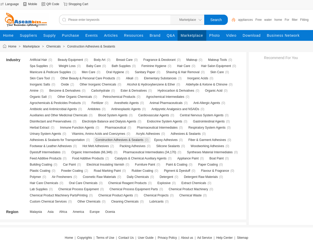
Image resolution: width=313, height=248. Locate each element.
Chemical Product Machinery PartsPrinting (58, 195)
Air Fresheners (62, 177)
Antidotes (93, 109)
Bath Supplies (121, 66)
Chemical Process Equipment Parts (134, 189)
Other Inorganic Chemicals (98, 84)
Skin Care (217, 72)
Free (258, 20)
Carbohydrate (100, 90)
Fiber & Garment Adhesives (207, 140)
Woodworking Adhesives (207, 146)
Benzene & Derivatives (64, 90)
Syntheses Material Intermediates (210, 152)
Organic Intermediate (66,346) (91, 152)
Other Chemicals (88, 201)
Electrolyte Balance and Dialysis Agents (109, 121)
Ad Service (204, 238)
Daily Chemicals (138, 177)
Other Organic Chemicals (74, 97)
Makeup (191, 60)
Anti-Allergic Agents (206, 103)
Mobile (32, 4)
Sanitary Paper (145, 72)
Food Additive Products (88, 158)
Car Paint (69, 164)
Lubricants (156, 201)
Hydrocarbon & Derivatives (176, 90)
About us (187, 238)
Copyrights (84, 238)
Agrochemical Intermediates (165, 97)
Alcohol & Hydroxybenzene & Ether (151, 84)
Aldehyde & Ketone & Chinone (206, 84)
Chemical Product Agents (115, 195)
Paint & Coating (176, 164)
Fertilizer (97, 103)
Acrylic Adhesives (148, 134)
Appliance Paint (188, 158)
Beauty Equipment (70, 60)
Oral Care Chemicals (83, 183)
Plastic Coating (40, 171)
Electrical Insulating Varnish (105, 164)
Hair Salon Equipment (216, 66)
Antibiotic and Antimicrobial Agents (53, 109)
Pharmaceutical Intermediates (157, 127)
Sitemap (242, 238)
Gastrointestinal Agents (208, 121)
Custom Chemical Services (48, 201)
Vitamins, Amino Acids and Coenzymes (98, 134)
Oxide (65, 84)
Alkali (129, 78)
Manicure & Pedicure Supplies (50, 72)
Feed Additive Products (45, 158)
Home (12, 46)
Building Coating (41, 164)
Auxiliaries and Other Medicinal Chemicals (58, 115)
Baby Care (93, 66)
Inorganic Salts (40, 84)
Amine (34, 90)
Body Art (99, 60)
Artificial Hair (38, 60)
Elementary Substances (160, 78)
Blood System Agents (113, 115)
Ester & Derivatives (134, 90)
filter (295, 20)
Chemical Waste (190, 195)
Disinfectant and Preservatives (50, 121)
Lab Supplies (38, 189)
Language (12, 4)
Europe (95, 212)
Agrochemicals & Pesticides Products (55, 103)
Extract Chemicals (193, 183)
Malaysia (36, 212)
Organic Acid (213, 90)
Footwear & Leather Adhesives (51, 146)
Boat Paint (216, 158)
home (278, 20)
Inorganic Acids (197, 78)
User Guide (146, 238)
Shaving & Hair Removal (183, 72)
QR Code (52, 4)
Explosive (164, 183)
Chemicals (53, 46)
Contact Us (126, 238)
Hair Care (183, 66)
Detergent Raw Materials (201, 177)
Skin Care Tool (40, 78)
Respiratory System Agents (207, 127)
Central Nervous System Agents (201, 115)
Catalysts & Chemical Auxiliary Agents (141, 158)
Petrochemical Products (119, 97)
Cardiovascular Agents (153, 115)
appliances (245, 20)
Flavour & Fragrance (215, 171)
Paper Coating (208, 164)
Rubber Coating (142, 171)
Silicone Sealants (168, 146)
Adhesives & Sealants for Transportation (57, 140)
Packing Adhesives (132, 146)
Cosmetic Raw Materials (99, 177)
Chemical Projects (156, 195)
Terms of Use (105, 238)
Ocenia (110, 212)
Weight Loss (67, 66)
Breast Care (124, 60)
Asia (50, 212)
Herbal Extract (39, 127)
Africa (63, 212)
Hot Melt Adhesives (95, 146)
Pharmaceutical (115, 127)
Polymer (35, 177)
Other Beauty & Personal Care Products (88, 78)
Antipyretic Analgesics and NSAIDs (175, 109)
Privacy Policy (167, 238)
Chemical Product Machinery (188, 189)
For (287, 20)
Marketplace (31, 46)
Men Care (88, 72)
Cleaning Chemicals (125, 201)
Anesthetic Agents (126, 103)
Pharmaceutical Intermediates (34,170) (149, 152)
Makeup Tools (217, 60)
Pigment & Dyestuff (177, 171)
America (78, 212)
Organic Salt (38, 97)
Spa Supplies (39, 66)
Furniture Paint (145, 164)
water (268, 20)
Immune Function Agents (77, 127)
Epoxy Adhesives (166, 140)
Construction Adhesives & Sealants (91, 46)
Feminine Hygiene (153, 66)
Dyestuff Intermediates (45, 152)
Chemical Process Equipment (78, 189)
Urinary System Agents (45, 134)
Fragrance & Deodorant (159, 60)
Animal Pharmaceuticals (166, 103)
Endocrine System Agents (164, 121)
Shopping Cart (78, 4)
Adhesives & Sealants (186, 134)
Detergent (166, 177)
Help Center (224, 238)
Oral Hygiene (115, 72)
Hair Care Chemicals (44, 183)
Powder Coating (72, 171)
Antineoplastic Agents (126, 109)
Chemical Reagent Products (127, 183)
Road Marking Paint (107, 171)
